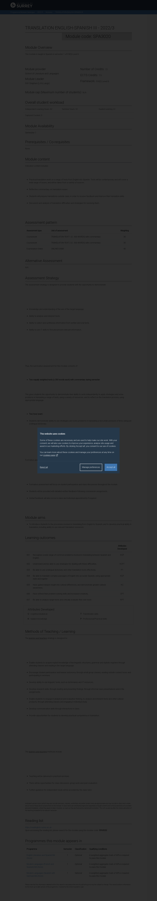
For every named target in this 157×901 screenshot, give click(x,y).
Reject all (44, 467)
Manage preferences (91, 467)
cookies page (50, 455)
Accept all (111, 467)
